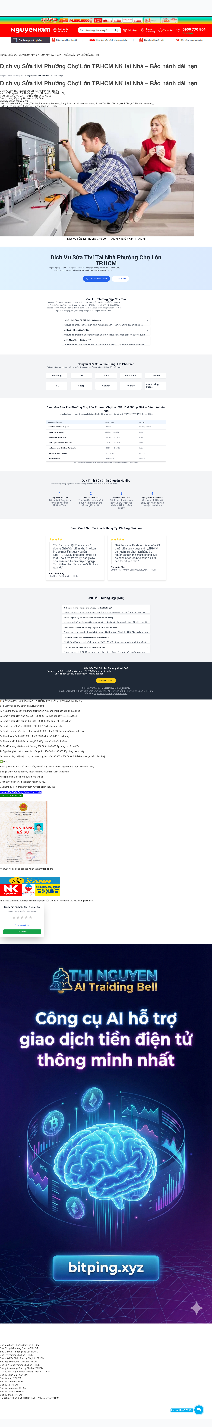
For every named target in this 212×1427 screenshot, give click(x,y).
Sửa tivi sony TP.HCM (10, 1378)
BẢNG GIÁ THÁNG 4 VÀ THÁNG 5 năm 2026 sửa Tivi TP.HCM (29, 1398)
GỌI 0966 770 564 (106, 680)
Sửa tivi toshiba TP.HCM (12, 1391)
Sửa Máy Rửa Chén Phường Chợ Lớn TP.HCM (22, 1358)
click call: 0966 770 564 (11, 795)
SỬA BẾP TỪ (92, 55)
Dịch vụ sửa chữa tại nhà (15, 76)
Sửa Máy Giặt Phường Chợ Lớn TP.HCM (19, 1351)
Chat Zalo (120, 279)
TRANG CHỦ (6, 55)
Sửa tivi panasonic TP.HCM (13, 1388)
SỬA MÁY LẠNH (49, 55)
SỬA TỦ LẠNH (19, 55)
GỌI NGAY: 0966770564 (96, 279)
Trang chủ (3, 76)
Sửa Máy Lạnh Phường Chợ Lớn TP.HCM (19, 1345)
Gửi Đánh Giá (22, 931)
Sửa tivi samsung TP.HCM (12, 1381)
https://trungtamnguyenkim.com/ (110, 693)
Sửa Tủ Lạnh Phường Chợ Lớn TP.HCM (19, 1348)
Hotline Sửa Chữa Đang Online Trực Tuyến (20, 792)
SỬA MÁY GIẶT (33, 55)
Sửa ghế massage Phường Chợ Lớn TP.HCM (21, 1368)
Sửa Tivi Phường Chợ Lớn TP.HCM (16, 1355)
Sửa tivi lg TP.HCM (9, 1385)
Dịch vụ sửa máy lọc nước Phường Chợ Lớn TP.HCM (25, 1371)
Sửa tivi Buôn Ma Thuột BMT (14, 1375)
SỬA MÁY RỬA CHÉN (75, 55)
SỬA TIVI (61, 55)
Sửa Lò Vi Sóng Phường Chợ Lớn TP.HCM (20, 1365)
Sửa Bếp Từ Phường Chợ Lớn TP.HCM (18, 1361)
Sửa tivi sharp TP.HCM (11, 1395)
